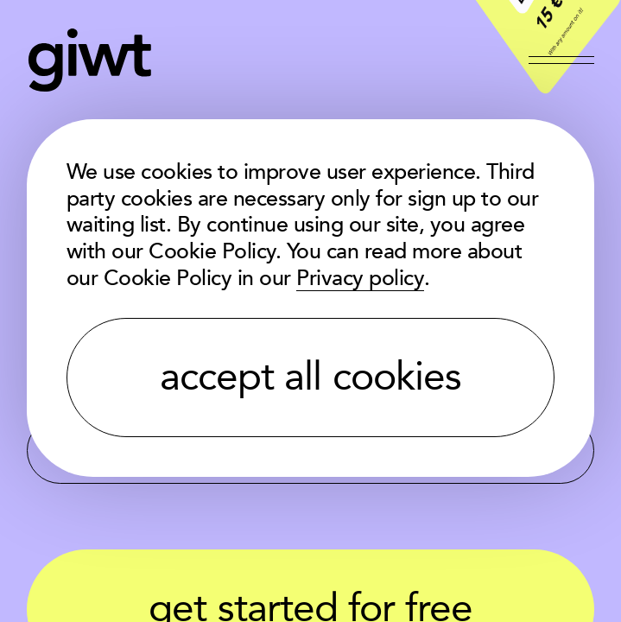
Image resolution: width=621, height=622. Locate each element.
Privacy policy (360, 278)
